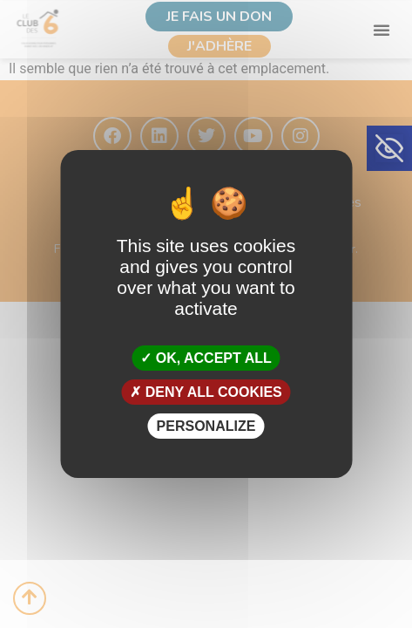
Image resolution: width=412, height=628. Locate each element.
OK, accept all (205, 357)
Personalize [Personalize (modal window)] (206, 426)
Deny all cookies (206, 392)
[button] (389, 148)
